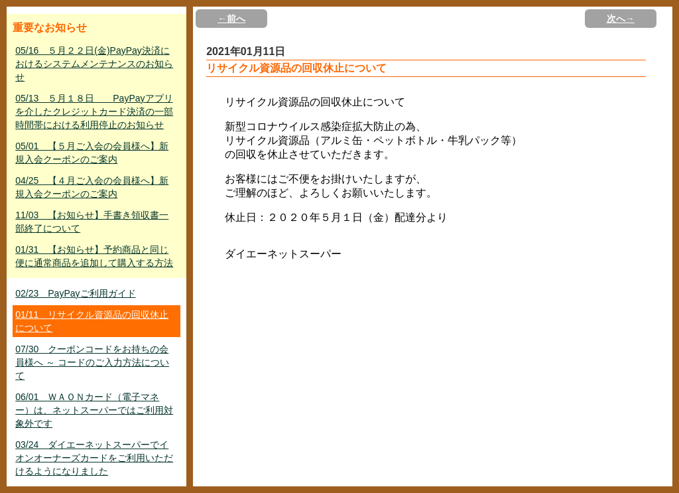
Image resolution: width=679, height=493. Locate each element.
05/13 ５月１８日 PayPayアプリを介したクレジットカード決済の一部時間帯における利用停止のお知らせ (94, 111)
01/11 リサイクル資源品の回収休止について (91, 321)
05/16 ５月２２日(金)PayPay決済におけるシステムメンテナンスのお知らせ (94, 63)
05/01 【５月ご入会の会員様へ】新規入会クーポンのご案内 (91, 153)
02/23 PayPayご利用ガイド (75, 293)
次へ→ (621, 18)
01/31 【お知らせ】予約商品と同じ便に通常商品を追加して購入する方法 (94, 256)
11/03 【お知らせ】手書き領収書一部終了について (91, 222)
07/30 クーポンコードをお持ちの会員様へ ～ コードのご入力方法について (92, 362)
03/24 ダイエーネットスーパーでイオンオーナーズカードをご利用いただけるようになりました (94, 457)
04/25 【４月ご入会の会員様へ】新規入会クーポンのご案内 (91, 187)
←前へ (231, 18)
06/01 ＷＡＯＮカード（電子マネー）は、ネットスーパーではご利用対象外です (94, 410)
